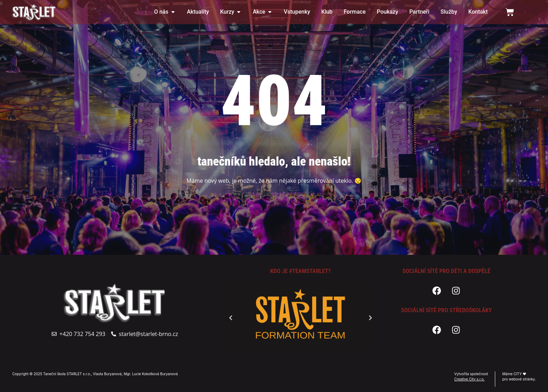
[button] (230, 318)
